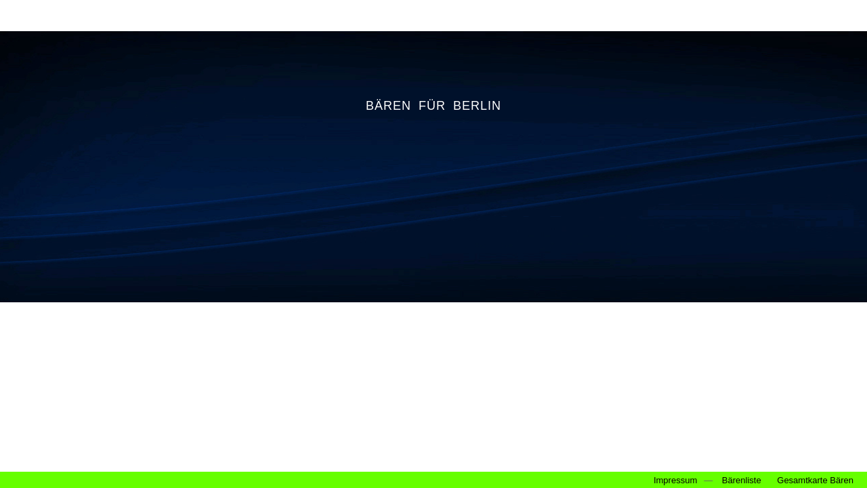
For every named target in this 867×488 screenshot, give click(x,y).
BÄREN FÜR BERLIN (433, 106)
